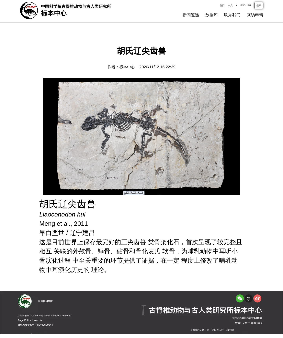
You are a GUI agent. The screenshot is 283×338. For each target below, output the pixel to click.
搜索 (258, 5)
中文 (230, 5)
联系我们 (232, 15)
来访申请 (255, 15)
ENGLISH (245, 5)
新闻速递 (191, 15)
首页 (222, 5)
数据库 (211, 15)
